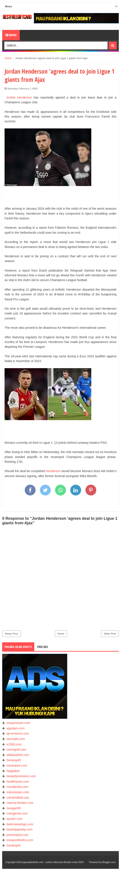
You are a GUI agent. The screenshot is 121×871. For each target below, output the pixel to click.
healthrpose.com (18, 781)
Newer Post (11, 633)
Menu (10, 35)
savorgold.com (16, 749)
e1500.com (14, 744)
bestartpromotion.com (21, 776)
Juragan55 (14, 808)
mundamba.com (17, 786)
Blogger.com (109, 862)
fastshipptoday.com (20, 829)
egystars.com (16, 728)
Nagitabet (13, 771)
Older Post (110, 633)
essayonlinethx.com (20, 840)
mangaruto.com (17, 813)
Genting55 (14, 845)
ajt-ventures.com (18, 733)
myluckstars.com (18, 792)
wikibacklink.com (18, 755)
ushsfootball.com (18, 797)
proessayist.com (17, 835)
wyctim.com (14, 819)
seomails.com (16, 739)
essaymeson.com (18, 723)
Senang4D (14, 760)
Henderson (53, 471)
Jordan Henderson (19, 97)
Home (61, 633)
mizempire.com (17, 765)
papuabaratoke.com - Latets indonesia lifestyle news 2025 (53, 862)
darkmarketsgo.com (20, 824)
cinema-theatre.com (20, 803)
